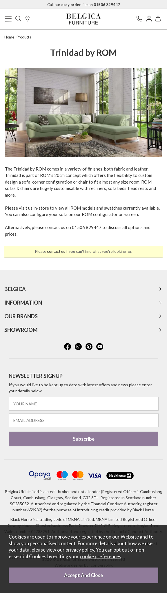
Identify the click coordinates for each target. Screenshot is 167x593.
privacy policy (80, 550)
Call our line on (83, 4)
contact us (56, 251)
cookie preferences (100, 556)
